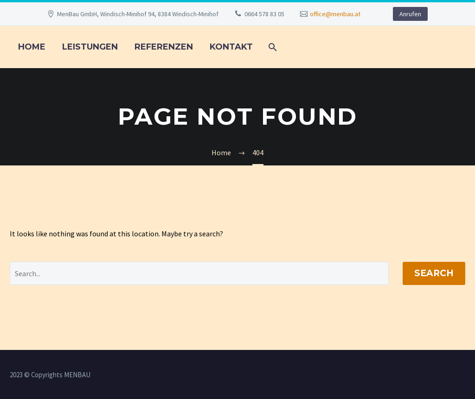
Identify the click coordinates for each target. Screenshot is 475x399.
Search (434, 273)
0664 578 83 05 (264, 14)
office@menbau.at (335, 14)
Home (31, 47)
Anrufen (410, 14)
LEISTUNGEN (90, 47)
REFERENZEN (164, 47)
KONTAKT (231, 47)
